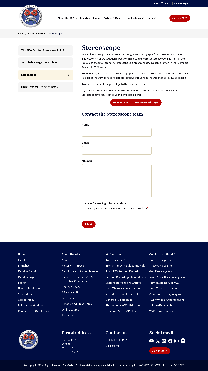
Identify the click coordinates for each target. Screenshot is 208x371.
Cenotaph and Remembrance (80, 271)
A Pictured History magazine (166, 294)
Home (155, 3)
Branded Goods (71, 287)
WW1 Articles (113, 254)
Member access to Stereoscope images (136, 102)
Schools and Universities (77, 304)
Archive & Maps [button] (112, 18)
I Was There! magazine (163, 288)
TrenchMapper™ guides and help (125, 266)
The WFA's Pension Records (122, 271)
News (65, 260)
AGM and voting (71, 292)
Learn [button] (149, 18)
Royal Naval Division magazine (167, 277)
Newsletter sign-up (29, 288)
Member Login (27, 277)
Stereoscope (28, 75)
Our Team (68, 298)
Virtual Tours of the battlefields (125, 294)
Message (87, 161)
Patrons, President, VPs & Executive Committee (77, 279)
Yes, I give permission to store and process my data (117, 208)
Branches (23, 266)
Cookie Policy (26, 300)
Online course (70, 310)
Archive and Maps (36, 33)
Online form (112, 346)
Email (85, 143)
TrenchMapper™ (115, 260)
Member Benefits (28, 271)
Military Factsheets (160, 305)
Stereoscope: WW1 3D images (123, 305)
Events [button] (97, 18)
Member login (181, 3)
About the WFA (71, 254)
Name (85, 124)
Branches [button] (85, 18)
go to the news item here (132, 84)
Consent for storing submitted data (105, 203)
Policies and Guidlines (31, 305)
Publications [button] (134, 18)
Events (22, 260)
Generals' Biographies (119, 300)
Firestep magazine (160, 266)
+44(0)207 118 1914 (116, 340)
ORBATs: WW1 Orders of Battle (40, 87)
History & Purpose (73, 266)
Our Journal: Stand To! (163, 254)
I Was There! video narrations (123, 288)
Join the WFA (179, 18)
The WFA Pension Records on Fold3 (42, 50)
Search (167, 3)
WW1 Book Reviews (161, 311)
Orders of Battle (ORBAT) (121, 311)
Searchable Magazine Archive (39, 62)
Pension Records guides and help (126, 277)
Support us (25, 294)
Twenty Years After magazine (167, 300)
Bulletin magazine (160, 260)
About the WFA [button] (66, 18)
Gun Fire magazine (160, 271)
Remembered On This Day (33, 311)
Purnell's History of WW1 (164, 283)
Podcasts (67, 315)
